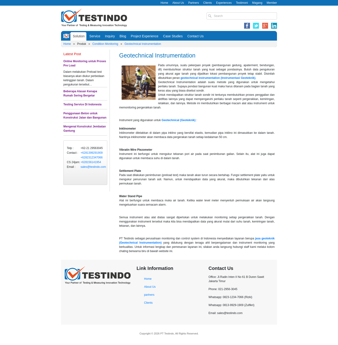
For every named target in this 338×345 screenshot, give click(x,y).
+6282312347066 (92, 157)
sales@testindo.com (93, 167)
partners (149, 294)
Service (94, 36)
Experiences (224, 2)
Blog (122, 36)
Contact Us (195, 36)
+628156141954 (91, 162)
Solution (79, 36)
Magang (257, 2)
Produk (81, 44)
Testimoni (242, 2)
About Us (178, 2)
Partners (193, 2)
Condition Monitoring (105, 44)
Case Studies (173, 36)
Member (272, 2)
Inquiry (110, 36)
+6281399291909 (92, 152)
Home (164, 2)
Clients (207, 2)
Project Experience (144, 36)
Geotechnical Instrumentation (142, 44)
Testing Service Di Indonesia (82, 104)
